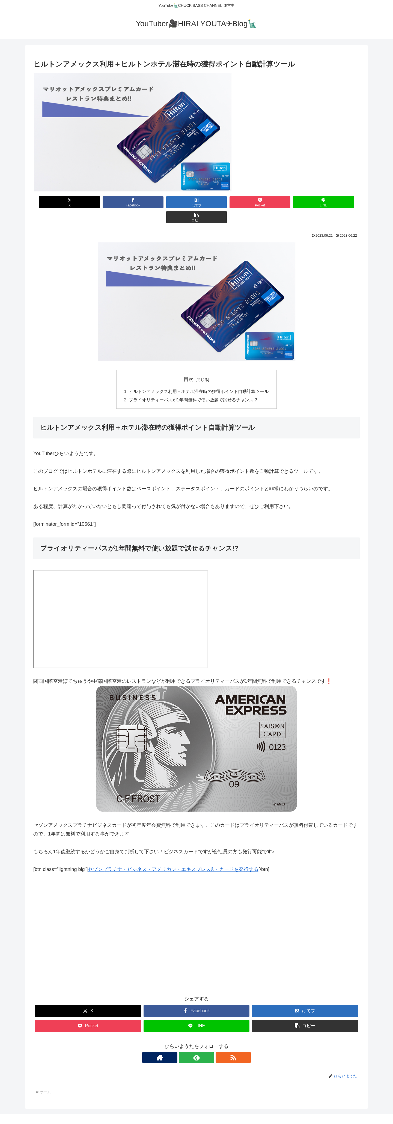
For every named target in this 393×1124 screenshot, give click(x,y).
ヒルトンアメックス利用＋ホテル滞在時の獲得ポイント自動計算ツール (199, 376)
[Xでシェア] (59, 202)
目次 (188, 364)
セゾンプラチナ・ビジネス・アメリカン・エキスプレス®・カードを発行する (173, 855)
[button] (334, 202)
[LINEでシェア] (279, 202)
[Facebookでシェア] (114, 202)
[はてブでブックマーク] (169, 202)
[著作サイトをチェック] (183, 1043)
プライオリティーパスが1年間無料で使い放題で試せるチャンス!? (193, 385)
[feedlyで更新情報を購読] (196, 1043)
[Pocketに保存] (224, 202)
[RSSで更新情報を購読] (209, 1043)
